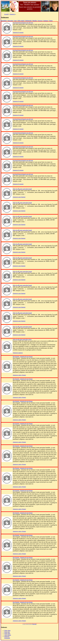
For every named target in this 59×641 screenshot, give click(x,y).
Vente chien (7, 630)
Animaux (45, 20)
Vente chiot (7, 633)
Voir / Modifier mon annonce (29, 4)
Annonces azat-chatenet (19, 197)
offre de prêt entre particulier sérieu (22, 339)
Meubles (34, 20)
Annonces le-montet (18, 32)
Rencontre (10, 20)
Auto (15, 20)
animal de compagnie (7, 637)
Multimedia (28, 20)
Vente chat (7, 632)
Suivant (34, 624)
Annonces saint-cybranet (19, 375)
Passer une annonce (29, 2)
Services (40, 20)
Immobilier (4, 20)
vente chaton (7, 635)
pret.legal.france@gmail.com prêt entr (23, 22)
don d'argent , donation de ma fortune (23, 356)
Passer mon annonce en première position (30, 8)
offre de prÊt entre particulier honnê (22, 189)
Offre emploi (21, 20)
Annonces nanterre (18, 352)
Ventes (51, 20)
